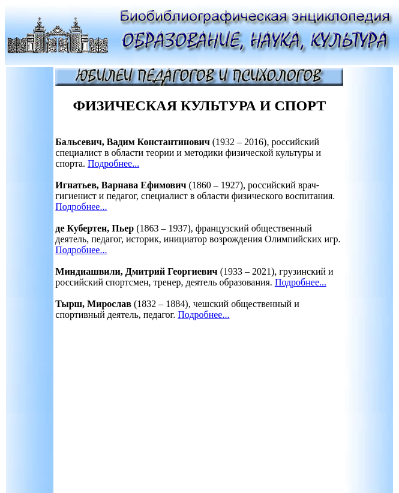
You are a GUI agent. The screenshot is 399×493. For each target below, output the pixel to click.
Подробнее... (113, 163)
